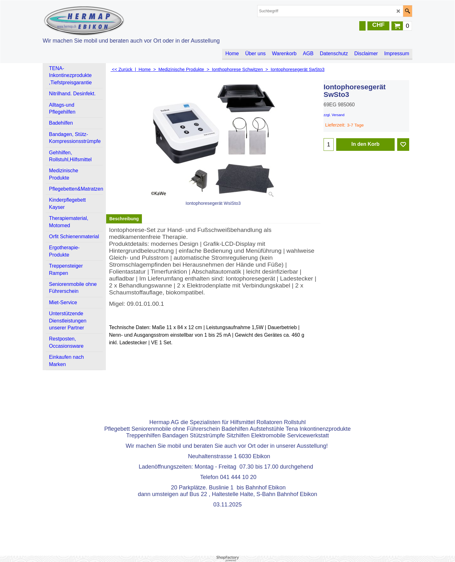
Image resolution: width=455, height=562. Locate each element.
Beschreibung (124, 218)
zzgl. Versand (334, 115)
